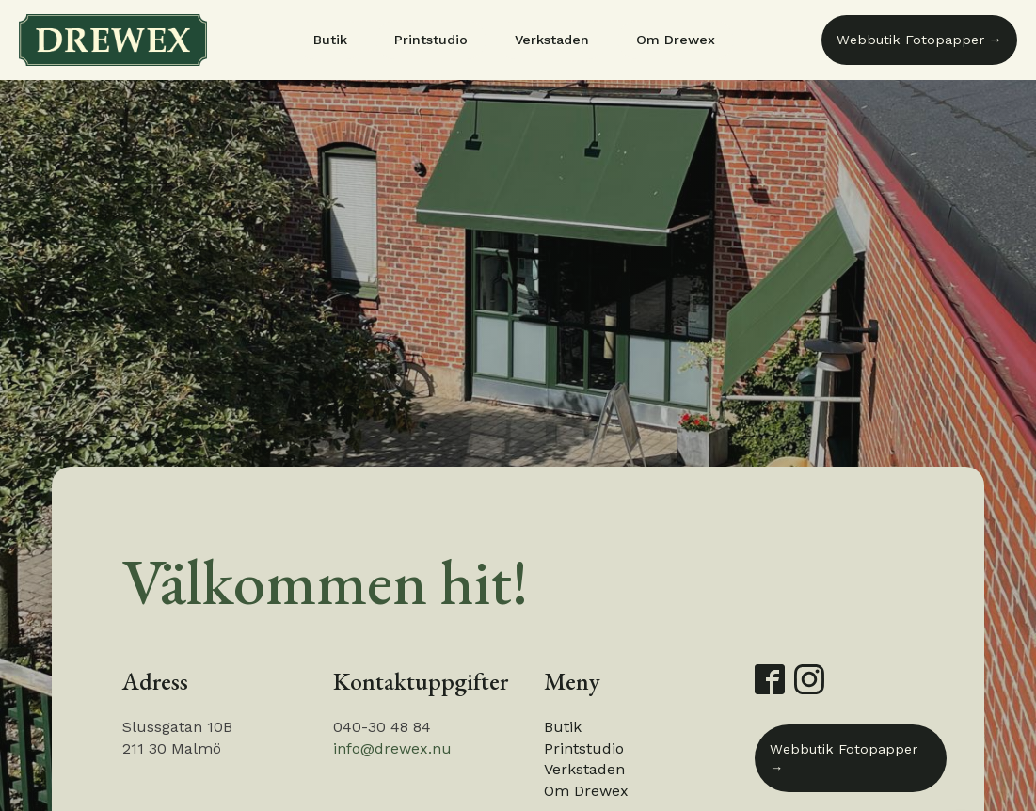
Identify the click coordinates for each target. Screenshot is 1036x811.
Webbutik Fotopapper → (919, 39)
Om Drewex (675, 39)
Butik (330, 39)
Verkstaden (552, 39)
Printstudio (431, 39)
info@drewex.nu (392, 748)
